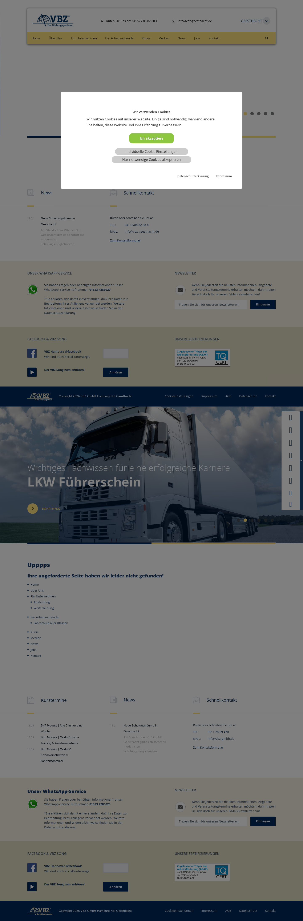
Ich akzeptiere (151, 138)
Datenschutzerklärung (193, 176)
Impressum (224, 176)
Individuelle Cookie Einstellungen (152, 151)
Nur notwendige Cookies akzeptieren (151, 159)
